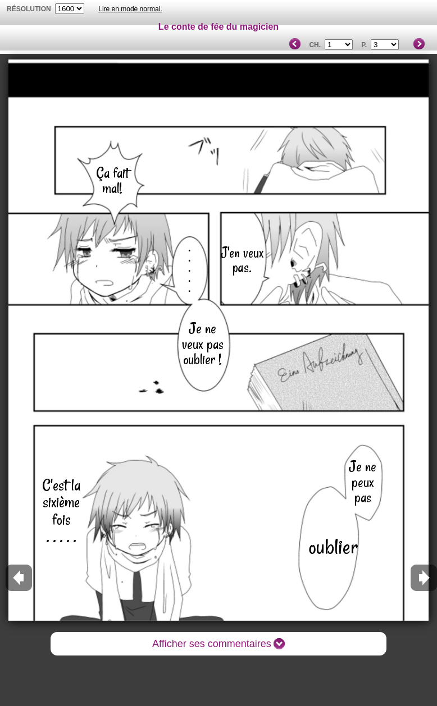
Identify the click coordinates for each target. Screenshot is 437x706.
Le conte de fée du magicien (218, 26)
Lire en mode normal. (130, 9)
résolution (29, 9)
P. (364, 45)
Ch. (315, 45)
